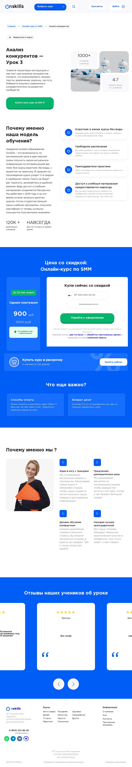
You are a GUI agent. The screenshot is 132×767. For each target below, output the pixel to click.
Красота (61, 718)
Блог (105, 715)
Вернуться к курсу (21, 37)
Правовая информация (115, 762)
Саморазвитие (78, 715)
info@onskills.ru (22, 733)
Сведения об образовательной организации (64, 762)
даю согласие (76, 335)
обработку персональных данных (104, 335)
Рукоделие (63, 711)
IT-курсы (47, 718)
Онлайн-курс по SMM (32, 26)
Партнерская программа (109, 724)
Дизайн (46, 715)
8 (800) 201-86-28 (19, 731)
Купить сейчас (108, 362)
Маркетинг (48, 721)
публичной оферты (96, 338)
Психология (63, 721)
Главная (11, 26)
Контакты (97, 7)
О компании (108, 711)
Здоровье (76, 711)
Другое (75, 718)
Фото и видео (49, 711)
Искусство (62, 715)
